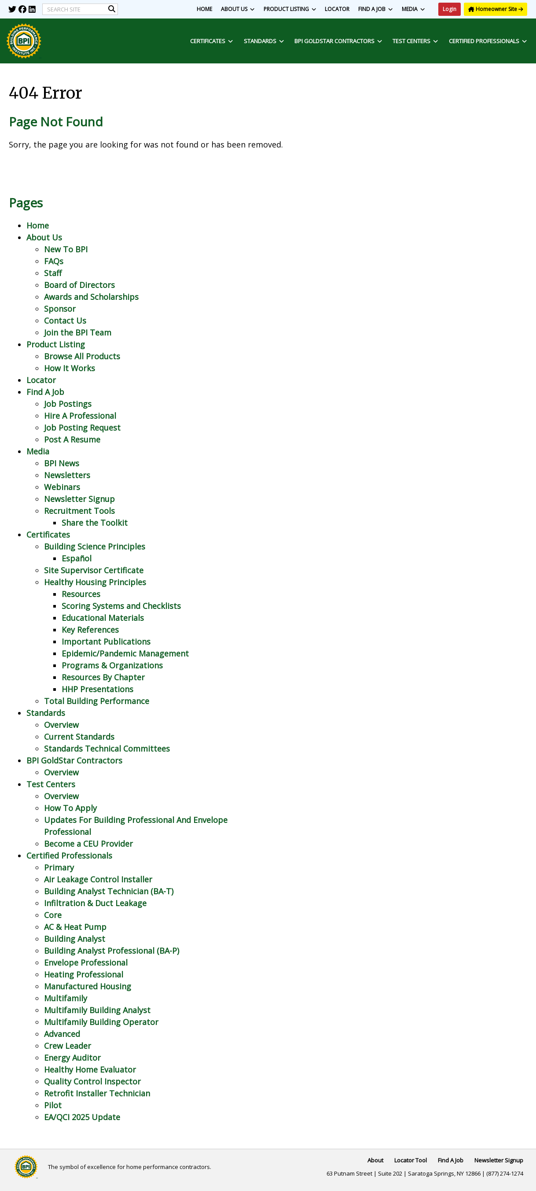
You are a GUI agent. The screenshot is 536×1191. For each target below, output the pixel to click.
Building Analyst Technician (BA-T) (108, 891)
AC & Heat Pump (75, 927)
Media (413, 9)
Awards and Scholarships (91, 296)
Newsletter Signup (79, 499)
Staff (53, 273)
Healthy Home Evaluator (90, 1069)
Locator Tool (410, 1160)
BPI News (61, 463)
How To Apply (70, 808)
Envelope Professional (86, 962)
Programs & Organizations (112, 665)
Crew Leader (67, 1045)
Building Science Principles (94, 546)
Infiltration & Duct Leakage (95, 903)
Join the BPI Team (77, 332)
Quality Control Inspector (92, 1081)
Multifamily (65, 998)
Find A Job (375, 9)
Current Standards (79, 736)
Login (449, 9)
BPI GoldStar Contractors (338, 41)
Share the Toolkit (95, 522)
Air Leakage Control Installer (98, 879)
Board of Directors (79, 285)
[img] (12, 9)
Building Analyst (74, 938)
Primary (59, 867)
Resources (81, 594)
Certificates (211, 41)
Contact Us (65, 320)
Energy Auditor (72, 1057)
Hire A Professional (80, 415)
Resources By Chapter (103, 677)
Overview (61, 724)
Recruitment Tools (79, 510)
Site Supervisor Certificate (93, 570)
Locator (337, 9)
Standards (264, 41)
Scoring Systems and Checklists (121, 606)
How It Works (69, 368)
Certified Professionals (488, 41)
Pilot (53, 1105)
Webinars (62, 487)
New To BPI (66, 249)
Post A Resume (72, 439)
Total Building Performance (96, 701)
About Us (238, 9)
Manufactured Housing (87, 986)
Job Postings (68, 403)
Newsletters (67, 475)
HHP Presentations (97, 689)
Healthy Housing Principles (95, 582)
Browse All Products (82, 356)
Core (53, 915)
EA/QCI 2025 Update (82, 1117)
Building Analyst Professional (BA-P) (111, 950)
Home (204, 9)
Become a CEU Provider (88, 843)
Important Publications (106, 641)
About (375, 1160)
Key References (90, 629)
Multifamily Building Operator (101, 1022)
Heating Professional (83, 974)
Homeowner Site (495, 9)
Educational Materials (103, 617)
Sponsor (60, 308)
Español (77, 558)
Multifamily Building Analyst (97, 1010)
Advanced (62, 1034)
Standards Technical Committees (107, 748)
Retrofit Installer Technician (97, 1093)
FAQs (53, 261)
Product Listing (290, 9)
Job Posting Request (82, 427)
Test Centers (415, 41)
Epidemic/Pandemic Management (125, 653)
